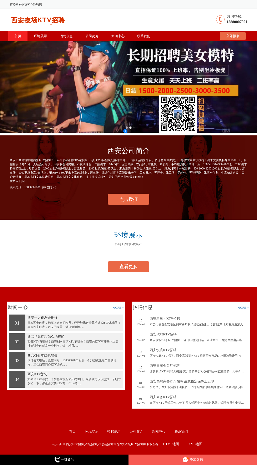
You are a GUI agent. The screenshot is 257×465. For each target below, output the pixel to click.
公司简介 (92, 36)
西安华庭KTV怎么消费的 (45, 336)
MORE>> (118, 307)
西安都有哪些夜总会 (42, 355)
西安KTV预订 (37, 374)
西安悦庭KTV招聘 (163, 350)
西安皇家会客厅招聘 (165, 365)
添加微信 (193, 459)
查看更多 (128, 266)
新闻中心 (118, 36)
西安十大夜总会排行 (42, 317)
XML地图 (195, 444)
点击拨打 (128, 199)
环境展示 (40, 36)
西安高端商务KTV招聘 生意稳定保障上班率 (182, 381)
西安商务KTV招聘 (163, 397)
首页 (18, 36)
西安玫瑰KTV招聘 (163, 334)
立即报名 (233, 36)
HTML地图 (171, 444)
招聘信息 (66, 36)
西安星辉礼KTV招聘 (165, 318)
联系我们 (143, 36)
